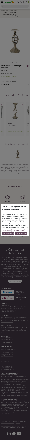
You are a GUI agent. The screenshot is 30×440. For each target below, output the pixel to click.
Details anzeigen (7, 230)
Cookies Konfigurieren (18, 230)
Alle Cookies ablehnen (8, 233)
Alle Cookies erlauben (21, 233)
